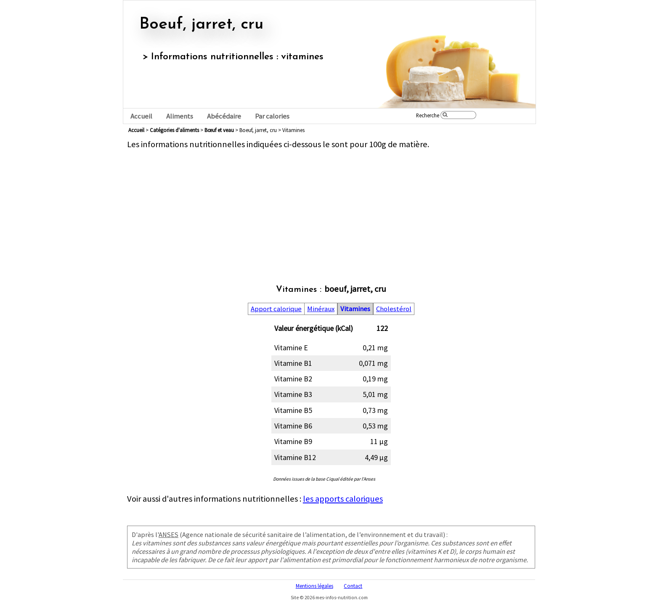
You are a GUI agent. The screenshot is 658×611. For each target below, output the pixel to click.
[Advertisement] (331, 208)
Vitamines (355, 308)
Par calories (272, 116)
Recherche (427, 115)
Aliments (179, 116)
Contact (353, 585)
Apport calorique (276, 308)
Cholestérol (393, 308)
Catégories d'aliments (174, 130)
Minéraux (320, 308)
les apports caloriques (343, 498)
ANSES (168, 534)
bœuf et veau (219, 130)
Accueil (141, 116)
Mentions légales (314, 585)
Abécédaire (224, 116)
